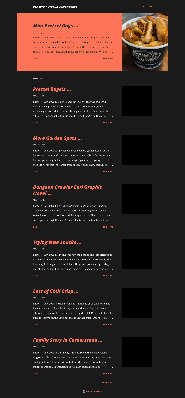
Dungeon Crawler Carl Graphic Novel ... (67, 190)
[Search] (141, 6)
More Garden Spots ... (57, 138)
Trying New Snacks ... (57, 242)
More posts (107, 382)
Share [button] (35, 58)
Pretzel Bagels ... (52, 89)
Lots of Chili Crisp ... (56, 291)
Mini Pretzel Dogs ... (55, 25)
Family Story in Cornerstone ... (68, 340)
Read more (108, 58)
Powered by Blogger (92, 391)
